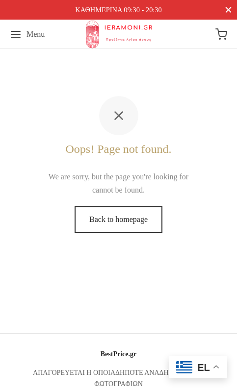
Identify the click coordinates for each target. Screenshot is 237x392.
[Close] (228, 9)
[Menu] (27, 34)
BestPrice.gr (118, 354)
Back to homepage (118, 219)
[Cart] (221, 34)
